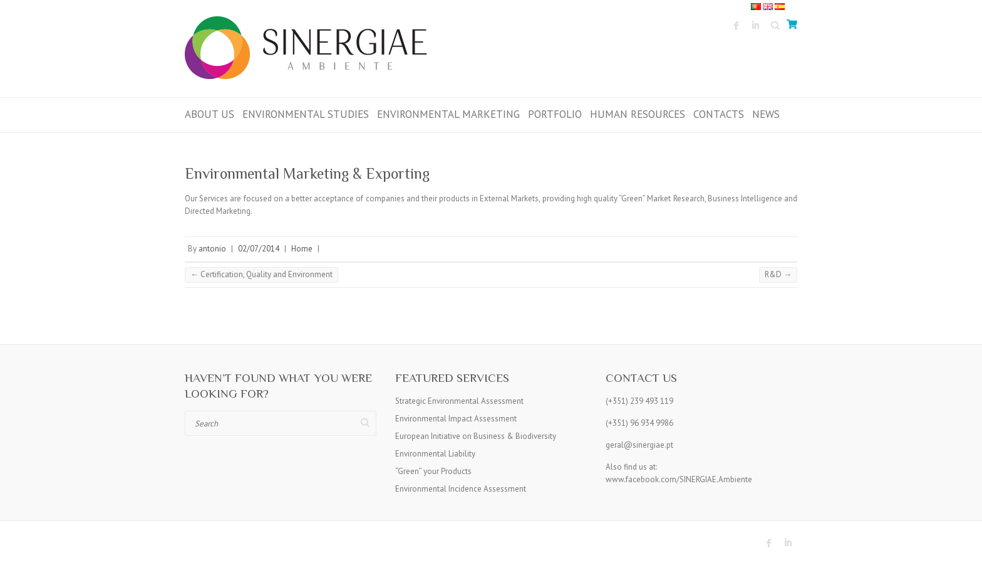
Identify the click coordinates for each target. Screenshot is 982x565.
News (766, 114)
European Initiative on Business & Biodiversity (475, 436)
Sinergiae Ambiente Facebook (736, 25)
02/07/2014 (258, 248)
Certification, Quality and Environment (261, 274)
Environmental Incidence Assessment (460, 488)
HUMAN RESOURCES (637, 114)
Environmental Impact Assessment (456, 418)
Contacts (718, 114)
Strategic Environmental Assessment (459, 401)
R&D (778, 274)
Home (302, 248)
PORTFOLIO (555, 114)
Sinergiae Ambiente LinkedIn (755, 25)
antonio (212, 248)
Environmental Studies (305, 114)
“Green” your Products (433, 471)
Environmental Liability (435, 453)
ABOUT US (209, 114)
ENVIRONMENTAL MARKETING (448, 114)
